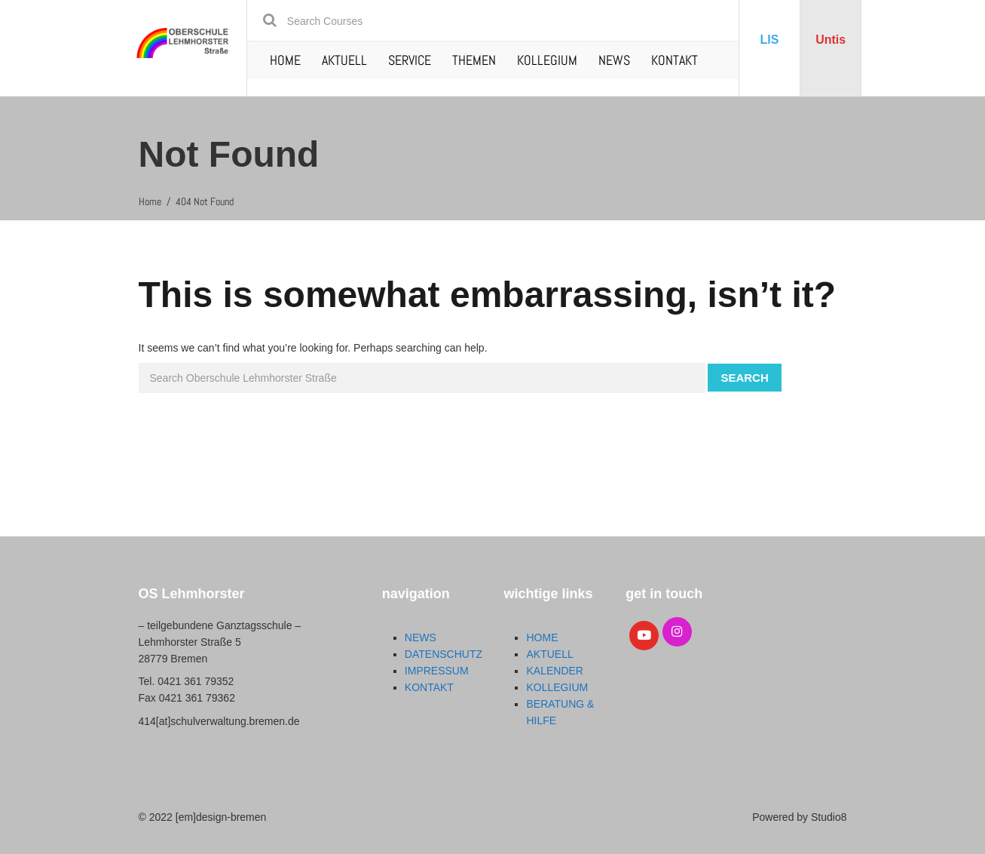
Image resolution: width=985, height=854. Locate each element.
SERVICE (409, 60)
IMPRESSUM (437, 671)
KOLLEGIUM (547, 60)
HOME (285, 60)
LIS (769, 39)
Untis (830, 39)
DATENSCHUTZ (443, 654)
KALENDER (554, 671)
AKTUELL (344, 60)
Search (744, 377)
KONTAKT (674, 60)
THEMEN (474, 60)
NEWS (614, 60)
